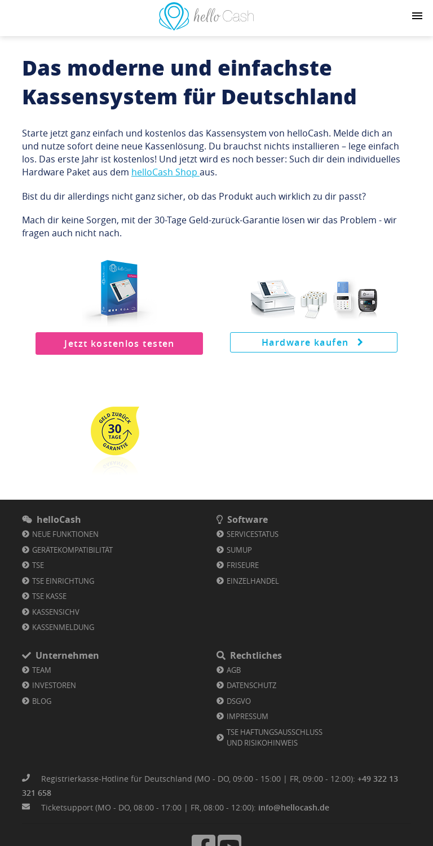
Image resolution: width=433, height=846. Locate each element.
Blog (41, 701)
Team (41, 670)
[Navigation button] (417, 15)
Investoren (54, 685)
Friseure (243, 565)
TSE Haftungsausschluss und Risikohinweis (274, 737)
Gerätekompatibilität (72, 550)
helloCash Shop (165, 172)
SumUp (239, 550)
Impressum (247, 716)
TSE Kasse (49, 596)
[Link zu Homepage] (206, 27)
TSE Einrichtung (63, 581)
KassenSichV (55, 612)
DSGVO (239, 701)
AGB (234, 670)
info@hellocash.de (293, 807)
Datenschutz (251, 685)
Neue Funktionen (65, 534)
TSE (38, 565)
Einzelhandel (253, 581)
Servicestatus (253, 534)
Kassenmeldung (63, 627)
